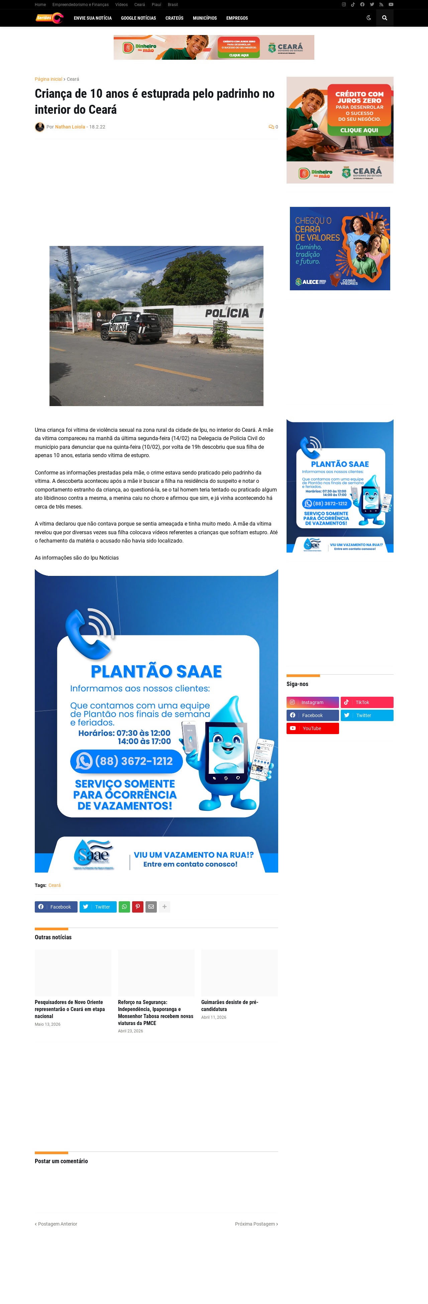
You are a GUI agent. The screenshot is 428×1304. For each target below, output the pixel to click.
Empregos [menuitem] (237, 18)
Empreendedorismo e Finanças (80, 4)
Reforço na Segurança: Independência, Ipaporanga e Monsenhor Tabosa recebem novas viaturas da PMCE (155, 1012)
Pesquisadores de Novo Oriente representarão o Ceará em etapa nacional (70, 1009)
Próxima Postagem (255, 1224)
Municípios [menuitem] (205, 18)
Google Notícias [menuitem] (138, 18)
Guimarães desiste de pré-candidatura (229, 1005)
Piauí (156, 4)
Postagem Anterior (57, 1224)
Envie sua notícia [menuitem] (93, 18)
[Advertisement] (150, 192)
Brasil (173, 4)
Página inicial (48, 79)
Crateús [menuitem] (175, 18)
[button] (368, 18)
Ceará (139, 4)
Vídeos (121, 4)
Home (40, 4)
